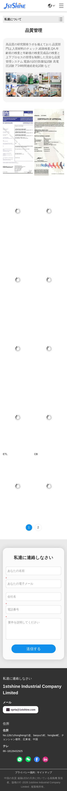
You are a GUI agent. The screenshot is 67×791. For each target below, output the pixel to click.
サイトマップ (44, 772)
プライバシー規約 (25, 772)
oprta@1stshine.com (20, 710)
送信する (33, 649)
